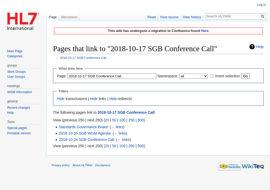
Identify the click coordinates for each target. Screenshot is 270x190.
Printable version (19, 133)
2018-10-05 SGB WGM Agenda (84, 133)
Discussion (69, 17)
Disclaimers (102, 165)
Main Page (14, 51)
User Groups (16, 77)
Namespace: (167, 76)
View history (192, 17)
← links (117, 127)
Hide (61, 99)
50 (114, 120)
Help (260, 47)
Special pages (17, 128)
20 (107, 120)
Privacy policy (61, 165)
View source (169, 17)
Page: (62, 76)
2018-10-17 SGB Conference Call (83, 57)
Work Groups (16, 72)
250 (131, 120)
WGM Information (19, 92)
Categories (14, 56)
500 (141, 120)
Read (151, 17)
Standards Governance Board (83, 127)
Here (205, 31)
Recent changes (18, 108)
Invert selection (227, 76)
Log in (261, 5)
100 (122, 120)
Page (53, 17)
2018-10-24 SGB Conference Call (86, 139)
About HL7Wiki (82, 165)
